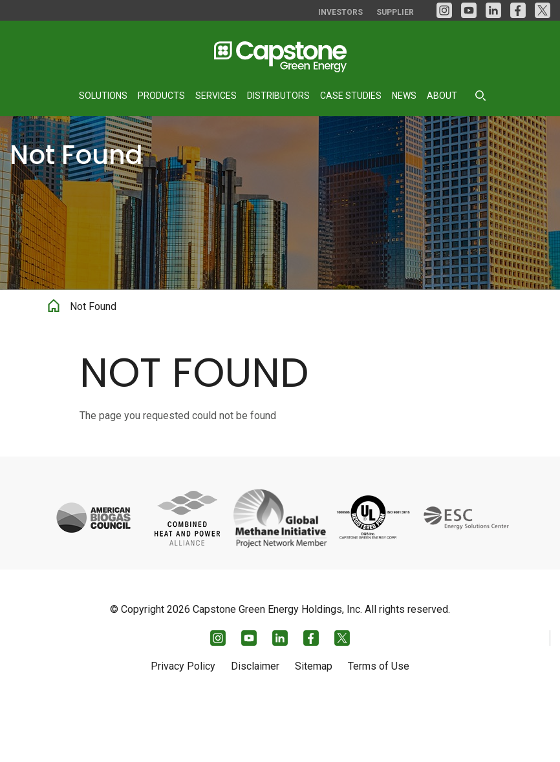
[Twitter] (542, 10)
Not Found (93, 371)
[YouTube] (469, 10)
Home (53, 368)
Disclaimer (255, 722)
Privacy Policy (183, 722)
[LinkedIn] (493, 10)
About (442, 95)
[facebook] (518, 10)
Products (161, 95)
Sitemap (313, 722)
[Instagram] (444, 10)
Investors (340, 12)
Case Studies (351, 95)
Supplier (395, 12)
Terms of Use (378, 722)
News (404, 95)
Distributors (278, 95)
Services (216, 95)
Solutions (103, 95)
